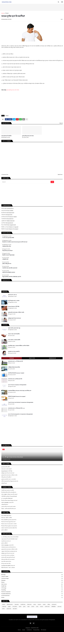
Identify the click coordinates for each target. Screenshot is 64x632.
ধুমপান (24, 606)
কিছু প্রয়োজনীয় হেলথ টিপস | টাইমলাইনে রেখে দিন (11, 276)
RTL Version (43, 629)
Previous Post (5, 174)
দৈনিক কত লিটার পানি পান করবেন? (8, 559)
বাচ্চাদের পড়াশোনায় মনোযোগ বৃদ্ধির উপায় (9, 528)
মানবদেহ (41, 606)
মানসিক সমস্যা (47, 606)
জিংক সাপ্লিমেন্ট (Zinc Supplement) (8, 225)
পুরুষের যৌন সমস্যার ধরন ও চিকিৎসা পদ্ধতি (16, 312)
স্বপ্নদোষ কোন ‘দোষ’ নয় (12, 294)
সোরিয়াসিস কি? (5, 259)
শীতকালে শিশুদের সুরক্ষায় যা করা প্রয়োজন (9, 526)
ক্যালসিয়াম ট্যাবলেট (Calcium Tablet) (9, 216)
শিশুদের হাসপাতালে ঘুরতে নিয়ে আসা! (8, 521)
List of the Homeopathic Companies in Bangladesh (20, 414)
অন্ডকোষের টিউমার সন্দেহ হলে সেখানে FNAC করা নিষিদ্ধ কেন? (19, 390)
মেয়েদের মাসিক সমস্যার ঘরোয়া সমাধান (8, 506)
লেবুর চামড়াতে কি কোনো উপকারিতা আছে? (9, 539)
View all (61, 123)
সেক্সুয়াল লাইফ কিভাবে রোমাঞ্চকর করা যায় (9, 551)
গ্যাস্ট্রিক (49, 604)
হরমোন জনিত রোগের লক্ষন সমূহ (14, 328)
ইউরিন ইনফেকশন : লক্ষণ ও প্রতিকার (8, 567)
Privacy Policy (36, 629)
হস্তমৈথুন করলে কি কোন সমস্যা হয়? (14, 318)
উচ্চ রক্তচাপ (17, 604)
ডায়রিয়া (9, 606)
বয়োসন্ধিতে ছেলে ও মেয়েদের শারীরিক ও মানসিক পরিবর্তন (18, 345)
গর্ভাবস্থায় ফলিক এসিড (6, 246)
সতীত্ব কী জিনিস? (4, 504)
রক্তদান (3, 608)
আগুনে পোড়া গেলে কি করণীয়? (14, 334)
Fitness (32, 582)
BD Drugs (32, 574)
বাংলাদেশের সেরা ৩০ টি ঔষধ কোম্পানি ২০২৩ (16, 408)
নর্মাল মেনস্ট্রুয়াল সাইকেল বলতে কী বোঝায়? (9, 494)
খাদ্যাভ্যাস (39, 604)
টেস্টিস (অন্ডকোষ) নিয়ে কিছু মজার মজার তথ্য (9, 481)
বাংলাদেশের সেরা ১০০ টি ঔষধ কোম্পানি (15, 361)
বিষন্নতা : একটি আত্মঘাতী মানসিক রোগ (8, 508)
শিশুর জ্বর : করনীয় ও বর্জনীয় (6, 517)
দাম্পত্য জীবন (15, 606)
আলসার (3, 604)
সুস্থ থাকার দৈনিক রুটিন (5, 467)
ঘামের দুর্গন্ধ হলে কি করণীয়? (6, 135)
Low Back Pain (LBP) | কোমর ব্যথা (8, 565)
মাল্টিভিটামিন (54, 606)
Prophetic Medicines (32, 593)
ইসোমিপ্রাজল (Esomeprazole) (7, 212)
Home (2, 13)
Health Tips (32, 358)
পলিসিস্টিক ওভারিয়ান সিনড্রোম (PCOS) (9, 496)
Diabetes (32, 580)
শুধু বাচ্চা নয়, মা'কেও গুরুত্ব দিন (14, 351)
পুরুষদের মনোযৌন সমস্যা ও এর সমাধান (8, 479)
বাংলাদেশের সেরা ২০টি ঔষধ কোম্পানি (15, 379)
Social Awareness (32, 595)
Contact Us (29, 629)
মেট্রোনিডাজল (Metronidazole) (7, 220)
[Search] (26, 182)
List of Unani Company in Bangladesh (17, 384)
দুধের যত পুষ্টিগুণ (4, 530)
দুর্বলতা (20, 606)
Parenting (32, 590)
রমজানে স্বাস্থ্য (9, 608)
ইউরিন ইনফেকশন (10, 604)
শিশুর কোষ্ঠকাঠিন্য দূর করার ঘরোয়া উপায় (8, 519)
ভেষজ (37, 606)
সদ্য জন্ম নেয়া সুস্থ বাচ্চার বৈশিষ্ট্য (8, 237)
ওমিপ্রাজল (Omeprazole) (6, 214)
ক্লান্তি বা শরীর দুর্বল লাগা (6, 263)
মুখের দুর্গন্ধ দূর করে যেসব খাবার (12, 90)
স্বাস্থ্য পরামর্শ (15, 608)
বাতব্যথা (32, 606)
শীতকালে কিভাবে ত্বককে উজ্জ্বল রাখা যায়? (9, 500)
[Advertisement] (32, 7)
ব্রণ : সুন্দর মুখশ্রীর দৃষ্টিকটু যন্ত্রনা (7, 498)
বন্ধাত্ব (28, 606)
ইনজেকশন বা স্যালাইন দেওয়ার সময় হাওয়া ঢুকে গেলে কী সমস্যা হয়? (14, 242)
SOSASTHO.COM (34, 627)
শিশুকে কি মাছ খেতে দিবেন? (7, 250)
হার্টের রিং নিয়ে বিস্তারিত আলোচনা (8, 272)
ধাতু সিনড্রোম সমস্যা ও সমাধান (13, 300)
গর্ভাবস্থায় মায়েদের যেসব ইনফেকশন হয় (8, 547)
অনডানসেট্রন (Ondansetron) (7, 208)
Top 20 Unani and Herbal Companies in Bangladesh (20, 402)
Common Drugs (32, 578)
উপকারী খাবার (23, 604)
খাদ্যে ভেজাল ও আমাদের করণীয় (14, 339)
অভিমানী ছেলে (4, 483)
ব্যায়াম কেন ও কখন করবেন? (6, 469)
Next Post (60, 174)
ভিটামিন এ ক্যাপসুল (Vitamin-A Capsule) (9, 227)
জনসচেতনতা (54, 604)
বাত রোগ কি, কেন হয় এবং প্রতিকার (7, 555)
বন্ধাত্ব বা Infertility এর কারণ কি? (7, 502)
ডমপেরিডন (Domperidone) (7, 223)
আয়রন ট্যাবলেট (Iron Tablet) (7, 210)
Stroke (32, 597)
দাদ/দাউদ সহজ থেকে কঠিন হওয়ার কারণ (9, 268)
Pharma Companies (32, 592)
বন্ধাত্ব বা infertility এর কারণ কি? (7, 545)
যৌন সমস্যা (59, 606)
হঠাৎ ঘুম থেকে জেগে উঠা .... (6, 563)
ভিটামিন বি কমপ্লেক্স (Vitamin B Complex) (16, 396)
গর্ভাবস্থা (44, 604)
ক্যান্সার (34, 604)
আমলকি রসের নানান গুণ (6, 541)
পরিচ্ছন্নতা (7, 13)
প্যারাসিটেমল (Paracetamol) (7, 218)
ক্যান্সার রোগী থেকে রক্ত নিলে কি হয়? (8, 557)
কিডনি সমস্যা (29, 604)
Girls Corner (32, 584)
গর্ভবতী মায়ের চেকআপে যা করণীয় (7, 490)
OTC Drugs (32, 588)
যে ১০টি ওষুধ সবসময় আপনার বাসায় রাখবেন (12, 457)
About (23, 629)
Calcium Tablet (32, 576)
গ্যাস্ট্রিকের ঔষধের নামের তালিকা (14, 367)
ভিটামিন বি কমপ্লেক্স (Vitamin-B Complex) (9, 229)
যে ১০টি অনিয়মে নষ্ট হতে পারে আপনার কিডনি (9, 537)
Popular (12, 358)
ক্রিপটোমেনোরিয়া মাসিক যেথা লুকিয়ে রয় (8, 492)
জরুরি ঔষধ (4, 606)
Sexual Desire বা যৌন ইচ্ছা (13, 306)
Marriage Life (52, 358)
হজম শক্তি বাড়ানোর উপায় (6, 561)
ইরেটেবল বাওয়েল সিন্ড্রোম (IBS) (8, 255)
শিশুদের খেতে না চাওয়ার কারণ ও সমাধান (9, 523)
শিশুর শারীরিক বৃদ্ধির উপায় (6, 515)
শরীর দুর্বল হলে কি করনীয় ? (6, 477)
